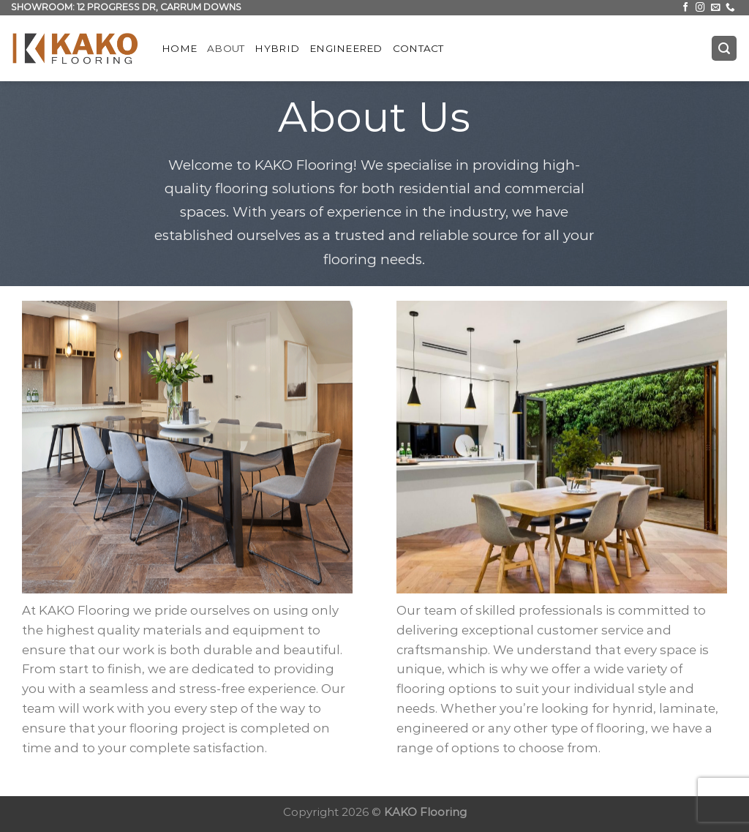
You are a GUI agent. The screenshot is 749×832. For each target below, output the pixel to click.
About (225, 48)
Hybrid (277, 48)
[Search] (724, 48)
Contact (418, 48)
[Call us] (730, 8)
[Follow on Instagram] (700, 8)
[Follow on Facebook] (685, 8)
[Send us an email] (715, 8)
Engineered (346, 48)
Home (179, 48)
